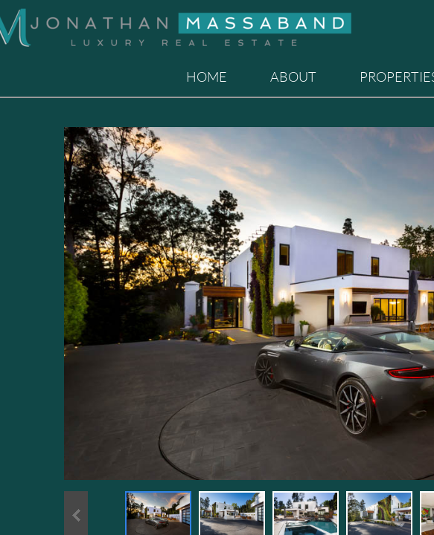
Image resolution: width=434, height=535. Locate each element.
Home (206, 76)
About (293, 76)
